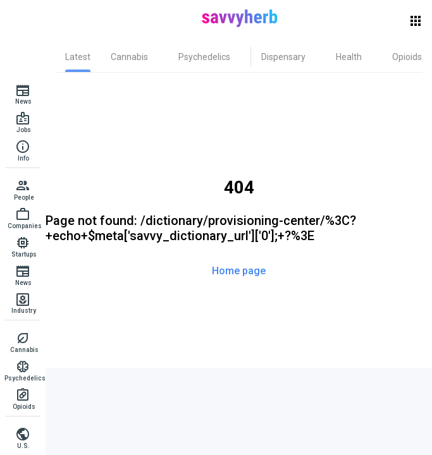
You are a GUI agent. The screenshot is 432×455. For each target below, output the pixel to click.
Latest (77, 57)
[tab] (78, 57)
